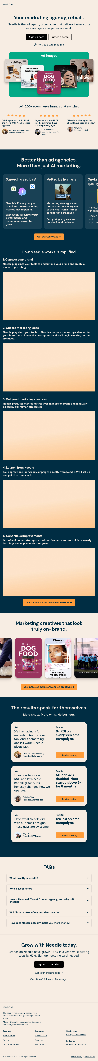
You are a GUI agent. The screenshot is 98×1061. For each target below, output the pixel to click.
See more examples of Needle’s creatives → (49, 687)
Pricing (6, 1040)
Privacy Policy (76, 1057)
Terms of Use (90, 1057)
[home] (44, 4)
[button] (93, 4)
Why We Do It (41, 1036)
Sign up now (36, 37)
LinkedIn (70, 1044)
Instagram (81, 1044)
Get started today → (49, 237)
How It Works (9, 1036)
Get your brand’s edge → (49, 973)
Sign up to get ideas (49, 964)
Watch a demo (60, 37)
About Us (39, 1040)
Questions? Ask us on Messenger (49, 979)
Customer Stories (11, 1044)
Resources (39, 1044)
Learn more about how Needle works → (49, 602)
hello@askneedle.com (76, 1035)
